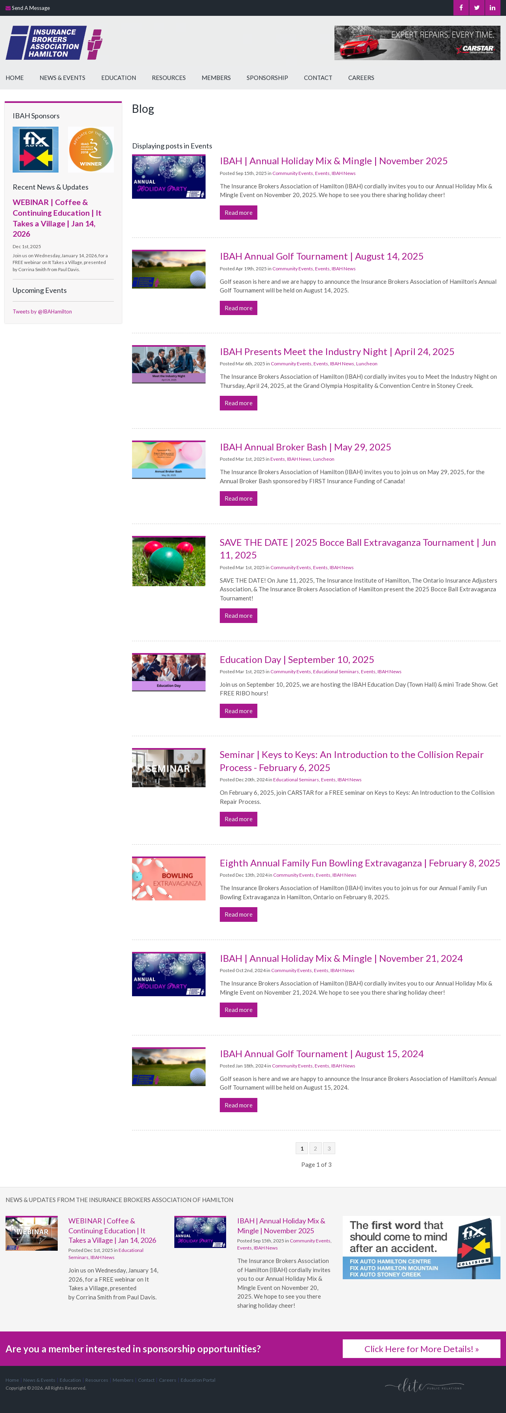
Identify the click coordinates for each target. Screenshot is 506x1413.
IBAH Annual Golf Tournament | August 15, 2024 (322, 1053)
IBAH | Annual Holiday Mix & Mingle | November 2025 (334, 160)
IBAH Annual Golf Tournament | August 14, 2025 (322, 256)
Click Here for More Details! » (421, 1348)
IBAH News (344, 173)
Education (118, 77)
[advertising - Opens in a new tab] (36, 149)
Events (322, 173)
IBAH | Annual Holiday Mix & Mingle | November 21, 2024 (341, 958)
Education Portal (198, 1380)
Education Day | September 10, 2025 (297, 659)
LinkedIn (492, 8)
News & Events (62, 77)
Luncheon (367, 364)
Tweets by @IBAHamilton (42, 311)
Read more (239, 212)
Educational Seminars (336, 671)
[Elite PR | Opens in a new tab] (424, 1385)
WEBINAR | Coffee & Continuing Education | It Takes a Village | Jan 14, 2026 (112, 1230)
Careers (361, 77)
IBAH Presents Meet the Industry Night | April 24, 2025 (337, 351)
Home (15, 77)
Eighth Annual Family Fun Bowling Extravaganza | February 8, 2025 (360, 862)
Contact (318, 77)
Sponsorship (267, 77)
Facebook (460, 8)
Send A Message (31, 8)
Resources (169, 77)
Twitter (476, 8)
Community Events (292, 173)
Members (216, 77)
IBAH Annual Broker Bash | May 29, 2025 (305, 446)
